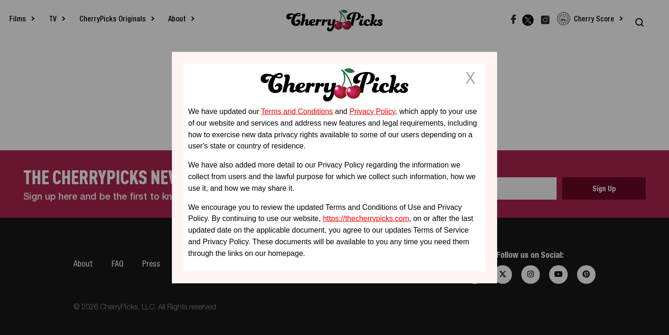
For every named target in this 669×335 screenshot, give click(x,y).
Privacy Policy (372, 111)
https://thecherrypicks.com (366, 218)
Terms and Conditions (297, 111)
